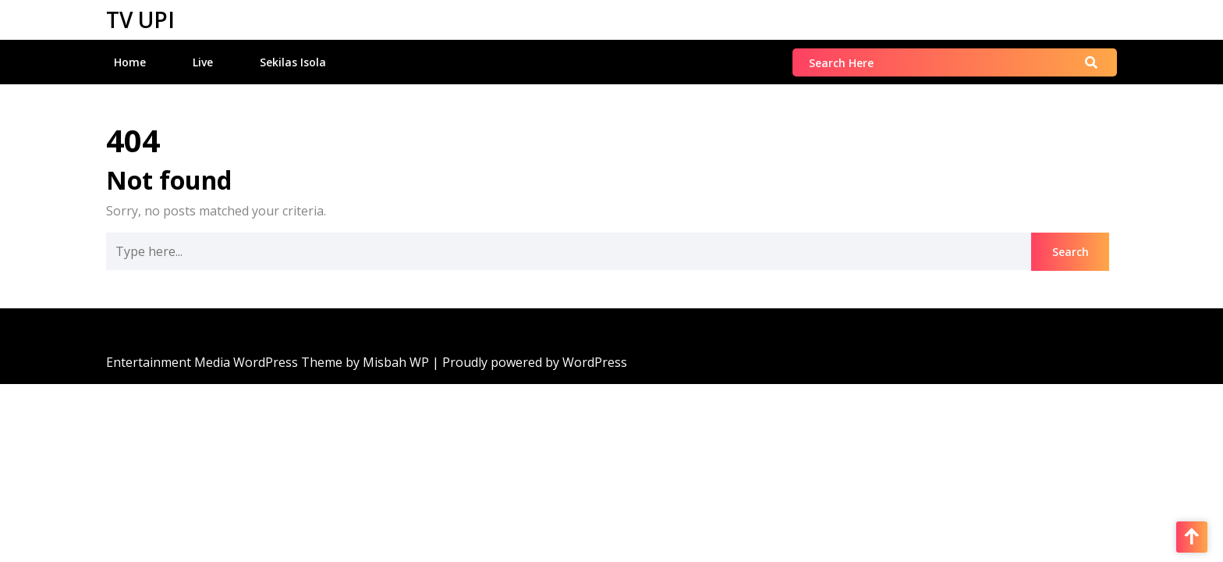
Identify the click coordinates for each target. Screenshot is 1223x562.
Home (130, 62)
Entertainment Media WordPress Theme (226, 362)
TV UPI (140, 19)
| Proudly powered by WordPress (529, 362)
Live (203, 62)
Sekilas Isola (293, 62)
